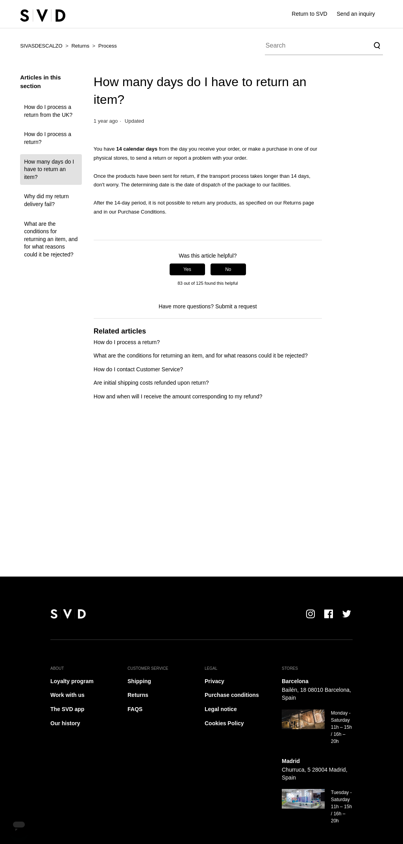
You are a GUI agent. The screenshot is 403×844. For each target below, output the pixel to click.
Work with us (67, 695)
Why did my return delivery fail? (46, 200)
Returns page (298, 203)
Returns (80, 46)
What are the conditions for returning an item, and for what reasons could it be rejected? (51, 239)
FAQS (135, 709)
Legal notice (221, 709)
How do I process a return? (47, 138)
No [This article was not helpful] (228, 269)
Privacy (214, 681)
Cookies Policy (224, 723)
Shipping (139, 681)
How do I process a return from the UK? (48, 111)
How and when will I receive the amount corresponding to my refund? (178, 396)
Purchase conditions (232, 695)
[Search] (324, 45)
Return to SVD (309, 14)
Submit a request (236, 306)
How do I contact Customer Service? (138, 369)
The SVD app (67, 709)
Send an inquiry (356, 14)
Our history (65, 723)
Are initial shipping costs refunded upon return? (151, 383)
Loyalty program (72, 681)
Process (107, 46)
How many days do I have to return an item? (49, 169)
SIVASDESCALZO (41, 46)
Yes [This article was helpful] (187, 269)
